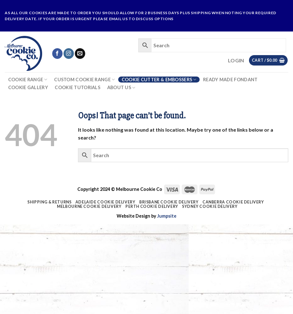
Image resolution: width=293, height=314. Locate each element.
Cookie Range (27, 80)
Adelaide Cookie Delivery (105, 202)
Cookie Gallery (28, 87)
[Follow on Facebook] (57, 53)
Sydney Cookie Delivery (209, 206)
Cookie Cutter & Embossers (159, 80)
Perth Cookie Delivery (151, 206)
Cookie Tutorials (77, 87)
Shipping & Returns (49, 202)
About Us (121, 88)
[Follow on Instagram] (69, 53)
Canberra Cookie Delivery (233, 202)
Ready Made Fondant (230, 79)
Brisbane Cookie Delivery (169, 202)
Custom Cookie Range (84, 80)
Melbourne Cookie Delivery (89, 206)
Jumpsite (166, 216)
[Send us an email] (80, 53)
